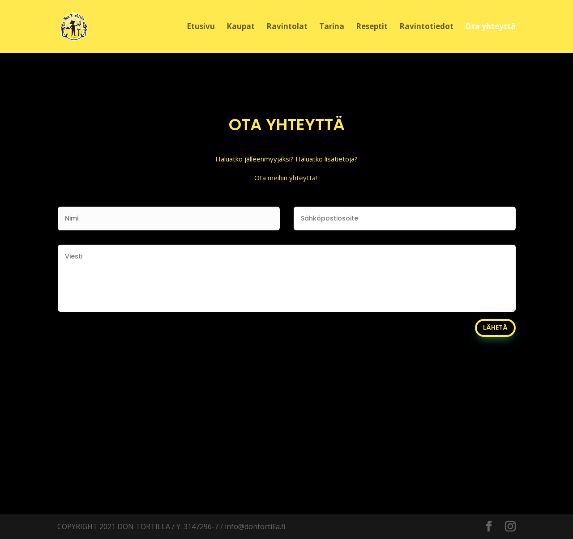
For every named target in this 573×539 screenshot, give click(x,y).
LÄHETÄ (495, 327)
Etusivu (201, 27)
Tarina (331, 27)
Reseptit (372, 27)
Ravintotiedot (426, 27)
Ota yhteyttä (490, 27)
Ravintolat (287, 27)
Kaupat (241, 27)
